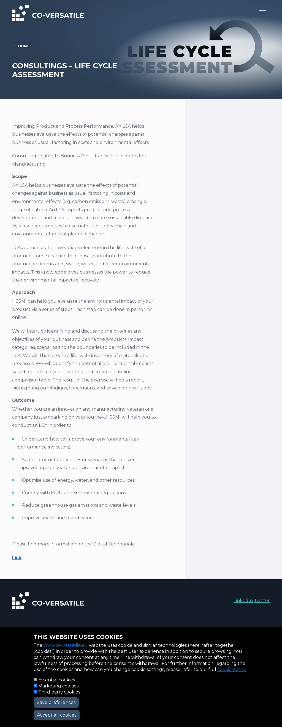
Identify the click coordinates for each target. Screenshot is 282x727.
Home (23, 46)
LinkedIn (243, 600)
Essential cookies (56, 680)
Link (16, 557)
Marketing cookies (58, 686)
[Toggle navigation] (262, 13)
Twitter (262, 600)
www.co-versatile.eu (66, 645)
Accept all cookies (56, 715)
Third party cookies (59, 692)
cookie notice (231, 669)
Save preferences (56, 702)
